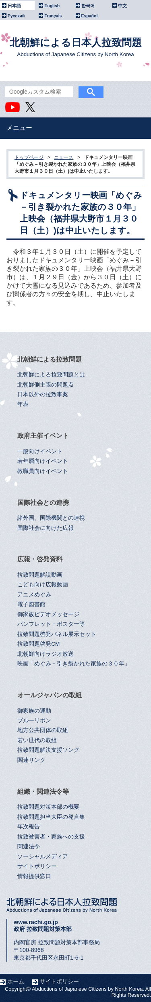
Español (89, 15)
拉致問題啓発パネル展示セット (56, 634)
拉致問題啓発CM (38, 644)
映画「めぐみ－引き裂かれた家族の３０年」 (73, 664)
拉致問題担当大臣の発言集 (51, 817)
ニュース (63, 157)
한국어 (88, 5)
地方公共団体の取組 (42, 730)
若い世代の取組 (37, 740)
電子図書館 (31, 604)
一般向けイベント (39, 451)
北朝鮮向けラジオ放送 (45, 654)
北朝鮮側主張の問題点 (45, 385)
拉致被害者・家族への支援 (51, 837)
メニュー (19, 127)
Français (53, 15)
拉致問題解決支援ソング (48, 750)
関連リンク (31, 760)
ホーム (15, 981)
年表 (23, 404)
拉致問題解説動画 (39, 575)
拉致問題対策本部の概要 (48, 807)
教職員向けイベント (42, 471)
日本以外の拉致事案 (42, 394)
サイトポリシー (37, 866)
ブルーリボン (34, 721)
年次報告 (28, 827)
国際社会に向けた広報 (45, 528)
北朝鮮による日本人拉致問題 (76, 47)
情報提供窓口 (34, 876)
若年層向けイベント (42, 461)
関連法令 (28, 846)
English (52, 5)
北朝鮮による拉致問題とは (51, 375)
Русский (16, 15)
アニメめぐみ (34, 595)
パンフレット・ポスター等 (51, 624)
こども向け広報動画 (42, 585)
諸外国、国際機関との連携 (51, 518)
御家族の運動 (34, 711)
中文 (122, 5)
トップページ (28, 157)
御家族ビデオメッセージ (48, 614)
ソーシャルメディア (42, 856)
